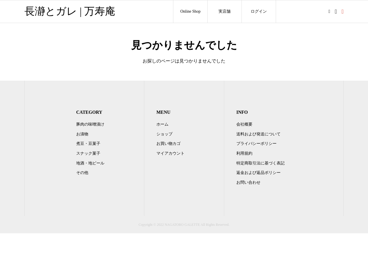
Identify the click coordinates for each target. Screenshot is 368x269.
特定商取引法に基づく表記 (260, 163)
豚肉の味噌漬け (90, 124)
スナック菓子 (88, 153)
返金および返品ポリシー (258, 173)
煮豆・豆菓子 (88, 143)
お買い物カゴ (168, 143)
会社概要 (244, 124)
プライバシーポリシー (256, 143)
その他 (82, 173)
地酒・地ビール (90, 163)
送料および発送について (258, 134)
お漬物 (82, 134)
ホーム (162, 124)
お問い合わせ (248, 182)
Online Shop (190, 11)
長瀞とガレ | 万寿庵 (69, 11)
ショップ (164, 134)
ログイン (259, 11)
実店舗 (224, 11)
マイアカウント (170, 153)
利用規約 (244, 153)
